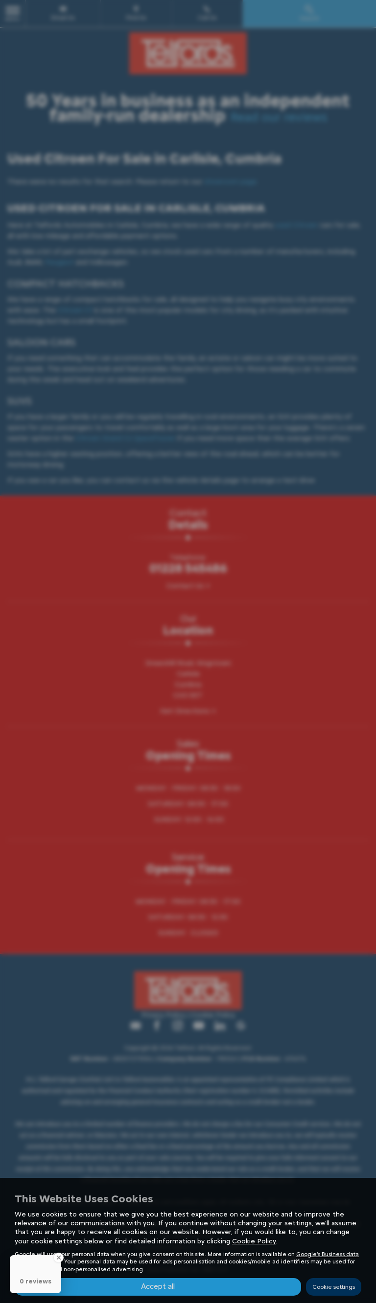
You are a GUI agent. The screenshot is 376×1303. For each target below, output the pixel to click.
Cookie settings (333, 1286)
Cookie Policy (254, 1241)
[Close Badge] (59, 1257)
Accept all (158, 1286)
